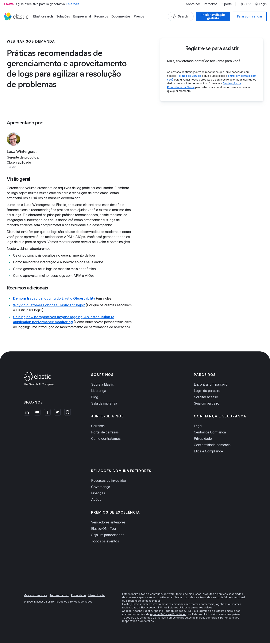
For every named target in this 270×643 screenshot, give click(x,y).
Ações (96, 499)
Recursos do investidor (108, 480)
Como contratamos (106, 438)
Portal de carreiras (105, 432)
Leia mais (72, 4)
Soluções (63, 16)
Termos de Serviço (189, 75)
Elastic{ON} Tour (104, 528)
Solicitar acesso (206, 397)
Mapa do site (96, 595)
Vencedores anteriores (108, 522)
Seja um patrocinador (107, 535)
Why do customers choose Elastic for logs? (49, 305)
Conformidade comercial (212, 445)
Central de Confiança (210, 432)
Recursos (101, 16)
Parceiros (210, 4)
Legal (198, 426)
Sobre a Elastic (102, 384)
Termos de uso (59, 595)
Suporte (226, 4)
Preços (139, 16)
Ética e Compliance (208, 451)
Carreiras (98, 426)
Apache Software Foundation (168, 614)
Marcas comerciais (35, 595)
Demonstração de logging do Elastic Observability (54, 298)
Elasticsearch (43, 16)
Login (261, 4)
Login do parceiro (207, 391)
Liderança (98, 391)
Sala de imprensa (104, 403)
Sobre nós (193, 4)
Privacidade (203, 438)
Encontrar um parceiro (211, 384)
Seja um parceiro (206, 403)
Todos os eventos (105, 541)
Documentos (120, 16)
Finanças (98, 493)
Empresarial (82, 16)
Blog (94, 397)
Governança (100, 487)
